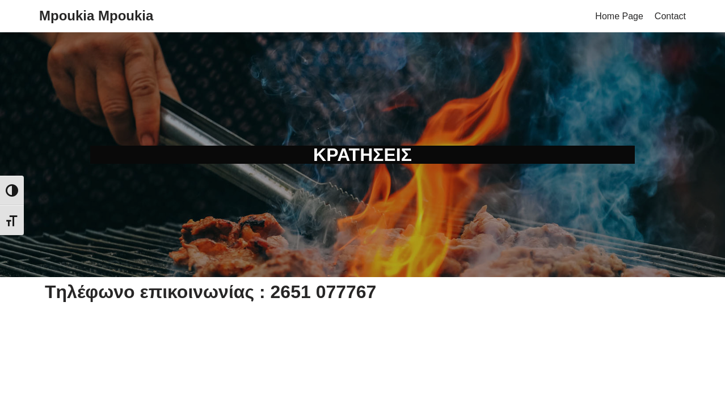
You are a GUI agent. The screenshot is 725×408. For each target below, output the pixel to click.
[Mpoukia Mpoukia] (96, 16)
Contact (670, 16)
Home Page (619, 16)
